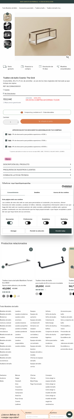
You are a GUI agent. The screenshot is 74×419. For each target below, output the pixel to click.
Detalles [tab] (37, 192)
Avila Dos (18, 395)
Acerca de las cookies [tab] (61, 192)
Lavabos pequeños (21, 326)
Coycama (18, 387)
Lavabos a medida (21, 328)
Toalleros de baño (66, 317)
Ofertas (32, 378)
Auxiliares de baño (6, 363)
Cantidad (6, 117)
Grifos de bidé (50, 346)
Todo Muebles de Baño (9, 8)
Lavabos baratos (20, 323)
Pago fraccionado (36, 384)
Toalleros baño (40, 8)
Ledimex (18, 404)
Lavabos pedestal (21, 331)
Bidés (2, 381)
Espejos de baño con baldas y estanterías (35, 334)
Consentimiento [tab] (12, 192)
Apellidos (53, 413)
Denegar (13, 231)
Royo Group (19, 398)
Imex (16, 384)
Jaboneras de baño (67, 343)
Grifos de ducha (51, 314)
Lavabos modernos (21, 314)
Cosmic (7, 90)
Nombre (28, 413)
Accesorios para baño (26, 8)
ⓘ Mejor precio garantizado (12, 102)
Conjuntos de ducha (52, 331)
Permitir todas (60, 231)
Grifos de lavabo (51, 317)
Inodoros (3, 378)
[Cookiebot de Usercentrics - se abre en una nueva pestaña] (63, 186)
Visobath (18, 381)
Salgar (17, 378)
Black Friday (34, 381)
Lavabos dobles (20, 346)
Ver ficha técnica (10, 93)
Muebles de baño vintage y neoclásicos (5, 328)
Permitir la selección (37, 231)
